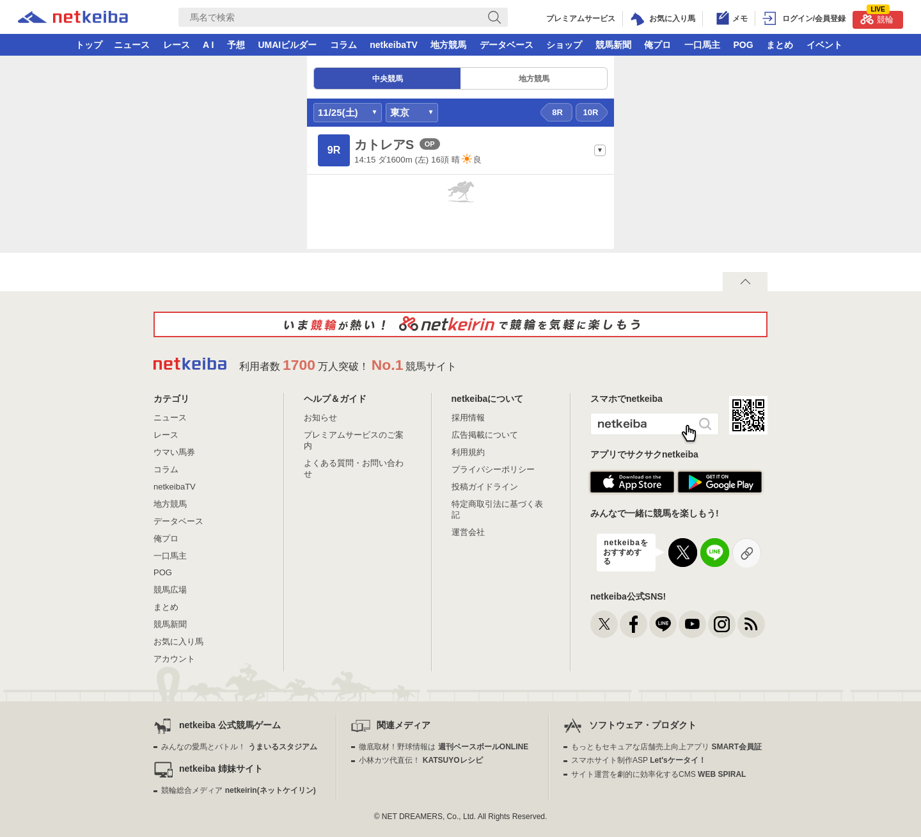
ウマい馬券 (174, 452)
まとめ (779, 45)
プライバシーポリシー (493, 469)
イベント (824, 45)
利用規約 (468, 452)
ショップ (564, 45)
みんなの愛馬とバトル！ (239, 746)
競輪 (876, 17)
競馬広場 (170, 589)
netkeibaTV (394, 45)
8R (557, 112)
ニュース (132, 45)
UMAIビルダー (287, 45)
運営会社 (468, 532)
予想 (236, 45)
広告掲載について (485, 435)
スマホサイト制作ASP (638, 760)
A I (208, 45)
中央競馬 (387, 78)
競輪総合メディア (238, 790)
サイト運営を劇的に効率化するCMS (658, 774)
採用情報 (468, 417)
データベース (506, 45)
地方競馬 (448, 45)
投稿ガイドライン (485, 486)
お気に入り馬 (178, 641)
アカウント (174, 659)
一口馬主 (702, 45)
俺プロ (657, 45)
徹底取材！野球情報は (443, 746)
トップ (88, 45)
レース (176, 45)
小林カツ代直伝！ (420, 760)
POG (743, 45)
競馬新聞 (613, 45)
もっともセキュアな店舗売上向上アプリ (666, 746)
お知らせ (320, 417)
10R (591, 112)
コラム (343, 45)
